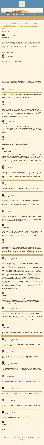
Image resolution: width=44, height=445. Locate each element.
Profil (30, 14)
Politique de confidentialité (31, 437)
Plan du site (10, 437)
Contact (35, 14)
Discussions (23, 14)
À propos (14, 437)
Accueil (8, 14)
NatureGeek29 (9, 31)
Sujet (6, 17)
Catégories (15, 14)
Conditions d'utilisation (22, 437)
